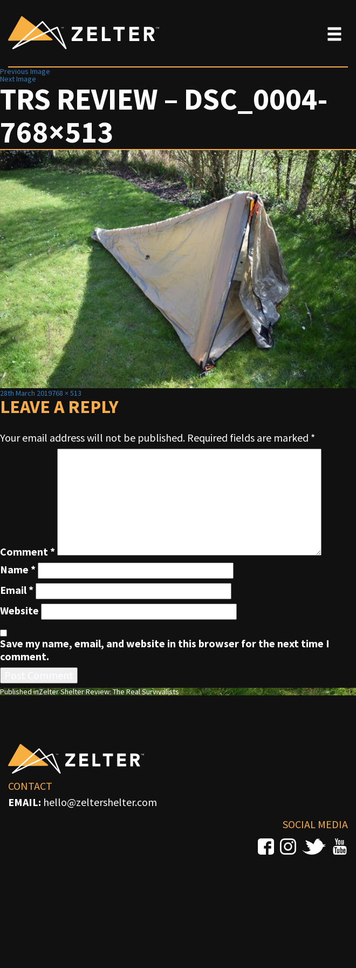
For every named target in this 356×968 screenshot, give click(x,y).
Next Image (18, 79)
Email (16, 590)
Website (19, 610)
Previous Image (25, 71)
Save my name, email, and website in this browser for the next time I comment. (165, 650)
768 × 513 (66, 393)
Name (18, 569)
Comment (27, 551)
